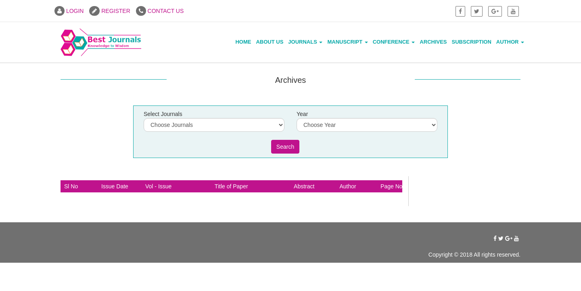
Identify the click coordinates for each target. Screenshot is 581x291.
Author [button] (510, 42)
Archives (433, 42)
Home (243, 42)
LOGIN (69, 11)
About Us (269, 42)
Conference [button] (394, 42)
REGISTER (109, 11)
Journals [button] (305, 42)
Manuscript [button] (347, 42)
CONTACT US (160, 11)
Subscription (471, 42)
